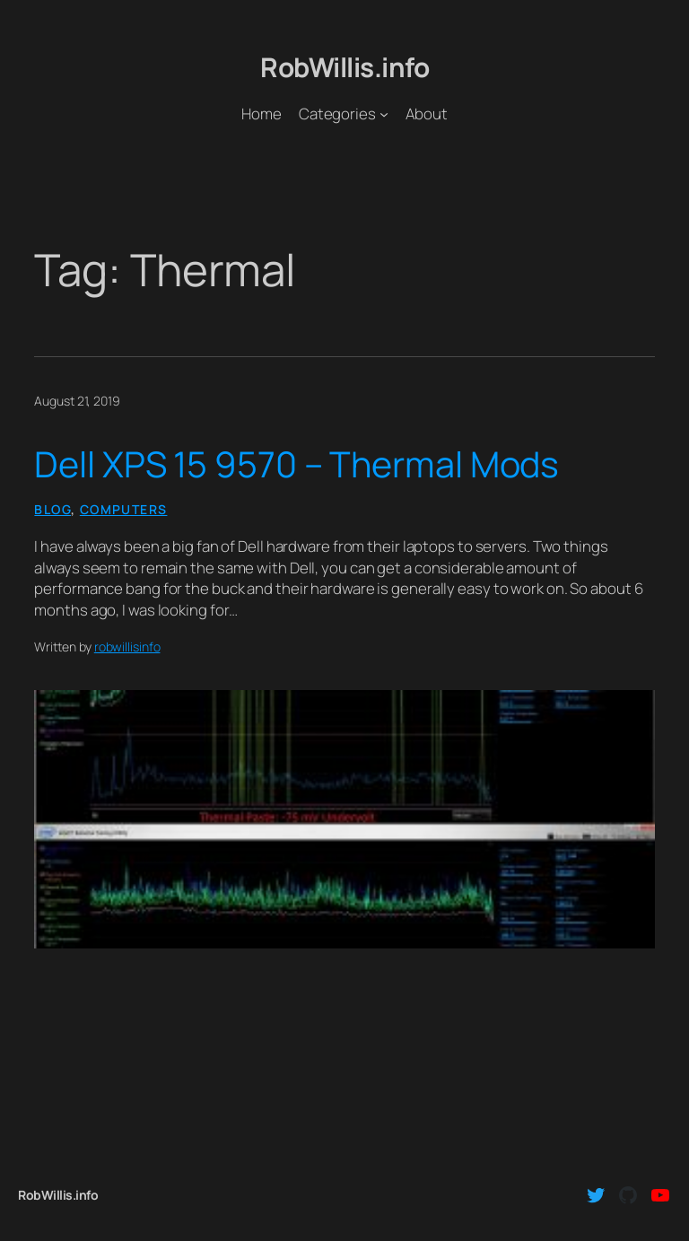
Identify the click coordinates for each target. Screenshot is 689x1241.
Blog (52, 509)
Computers (124, 509)
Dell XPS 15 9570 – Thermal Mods (296, 464)
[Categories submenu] (383, 113)
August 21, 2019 (77, 400)
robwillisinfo (127, 646)
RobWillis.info (344, 66)
